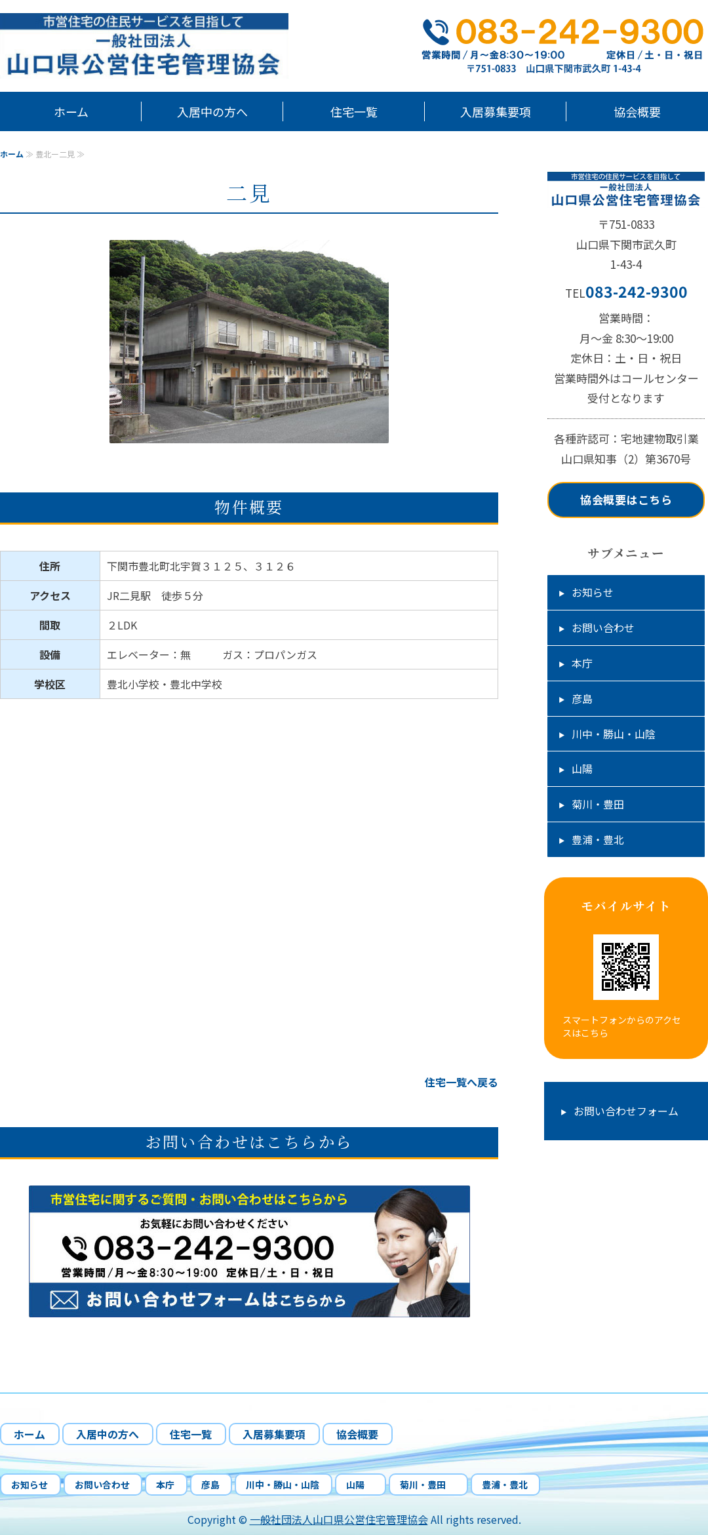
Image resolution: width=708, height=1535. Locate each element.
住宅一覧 (354, 111)
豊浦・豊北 (598, 839)
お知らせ (593, 592)
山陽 (587, 768)
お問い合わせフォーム (626, 1111)
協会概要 (637, 111)
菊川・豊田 (603, 804)
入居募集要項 (495, 111)
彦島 (582, 698)
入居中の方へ (212, 111)
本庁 (582, 663)
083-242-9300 (636, 291)
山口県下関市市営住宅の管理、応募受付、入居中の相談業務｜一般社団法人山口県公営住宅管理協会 (164, 46)
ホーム (71, 111)
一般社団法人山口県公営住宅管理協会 (339, 1519)
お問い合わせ (603, 627)
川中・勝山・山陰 (614, 734)
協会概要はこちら (626, 499)
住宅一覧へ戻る (461, 1082)
